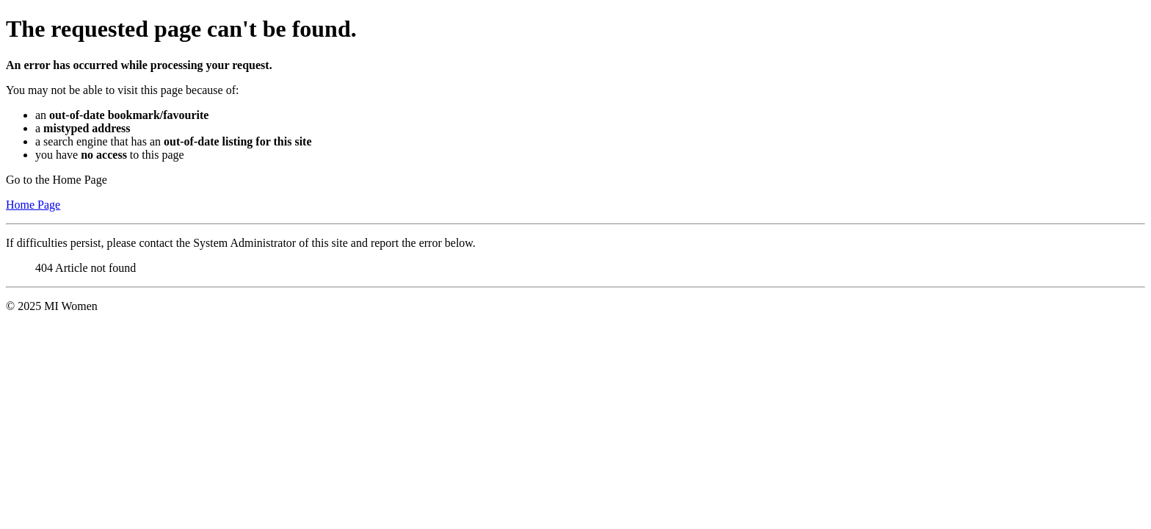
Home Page (33, 204)
